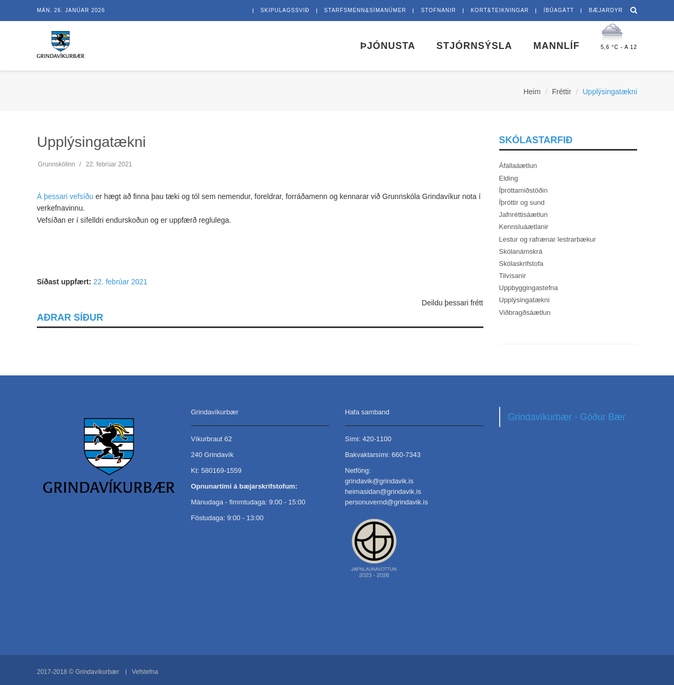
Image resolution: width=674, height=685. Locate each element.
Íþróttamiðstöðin (523, 190)
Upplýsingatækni (524, 300)
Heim (532, 91)
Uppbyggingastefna (528, 288)
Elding (508, 178)
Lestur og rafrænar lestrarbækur (547, 239)
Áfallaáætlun (518, 166)
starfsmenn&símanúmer (365, 10)
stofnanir (438, 10)
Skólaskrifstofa (521, 263)
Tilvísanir (513, 276)
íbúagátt (558, 10)
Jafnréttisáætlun (523, 215)
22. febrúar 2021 (120, 281)
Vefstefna (145, 672)
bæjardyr (606, 10)
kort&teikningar (500, 10)
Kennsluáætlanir (524, 227)
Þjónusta (387, 46)
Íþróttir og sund (522, 202)
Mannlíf (556, 46)
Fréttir (561, 91)
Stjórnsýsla (474, 46)
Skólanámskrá (520, 251)
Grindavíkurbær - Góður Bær (567, 417)
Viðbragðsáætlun (525, 312)
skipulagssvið (285, 10)
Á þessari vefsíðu (65, 196)
